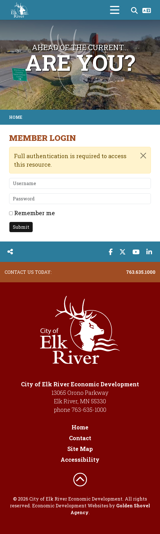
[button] (6, 65)
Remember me (34, 213)
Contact (80, 438)
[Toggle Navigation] (115, 10)
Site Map (80, 448)
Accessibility (80, 459)
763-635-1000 (89, 409)
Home (80, 427)
